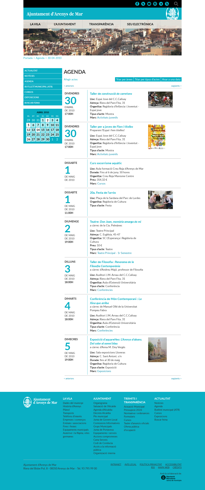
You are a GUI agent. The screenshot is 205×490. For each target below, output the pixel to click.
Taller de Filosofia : (112, 264)
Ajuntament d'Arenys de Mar (55, 14)
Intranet (116, 464)
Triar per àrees (124, 79)
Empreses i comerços (74, 419)
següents (176, 85)
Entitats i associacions (74, 423)
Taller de (111, 93)
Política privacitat (151, 464)
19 (28, 134)
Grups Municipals (102, 426)
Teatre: (115, 221)
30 (47, 139)
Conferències (105, 290)
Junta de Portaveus (103, 429)
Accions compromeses (105, 436)
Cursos (29, 92)
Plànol (66, 409)
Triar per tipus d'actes (147, 79)
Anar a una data (171, 79)
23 (47, 134)
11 (57, 125)
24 (52, 134)
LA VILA (35, 24)
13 (33, 130)
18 (57, 130)
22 (42, 134)
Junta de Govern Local (105, 419)
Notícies (29, 75)
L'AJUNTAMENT (65, 24)
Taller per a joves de (111, 126)
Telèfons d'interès (72, 416)
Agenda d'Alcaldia (102, 409)
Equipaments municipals (75, 429)
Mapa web (163, 467)
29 (42, 139)
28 (38, 139)
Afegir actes (71, 79)
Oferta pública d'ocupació (131, 428)
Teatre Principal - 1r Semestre (114, 253)
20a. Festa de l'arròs (103, 192)
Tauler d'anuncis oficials (136, 423)
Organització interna (104, 453)
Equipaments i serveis (105, 433)
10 (52, 125)
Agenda (40, 58)
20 (33, 134)
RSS (153, 467)
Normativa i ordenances (136, 413)
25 (57, 134)
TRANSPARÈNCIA (101, 24)
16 (47, 130)
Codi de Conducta (103, 443)
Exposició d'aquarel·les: (116, 341)
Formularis (129, 416)
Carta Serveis (100, 439)
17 (52, 130)
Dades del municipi (73, 403)
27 (33, 139)
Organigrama (100, 403)
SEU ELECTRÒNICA (140, 24)
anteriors (69, 85)
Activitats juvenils (107, 117)
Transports (68, 413)
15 (42, 130)
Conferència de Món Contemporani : (116, 301)
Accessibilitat (173, 464)
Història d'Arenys (72, 406)
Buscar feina (32, 102)
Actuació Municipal (134, 406)
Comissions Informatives (106, 423)
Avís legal (130, 464)
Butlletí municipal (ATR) (39, 86)
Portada (28, 58)
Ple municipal (100, 416)
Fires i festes (69, 426)
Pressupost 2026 (133, 409)
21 (38, 134)
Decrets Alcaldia (102, 413)
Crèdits (177, 467)
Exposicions (32, 97)
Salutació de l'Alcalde (104, 406)
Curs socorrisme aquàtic (106, 163)
